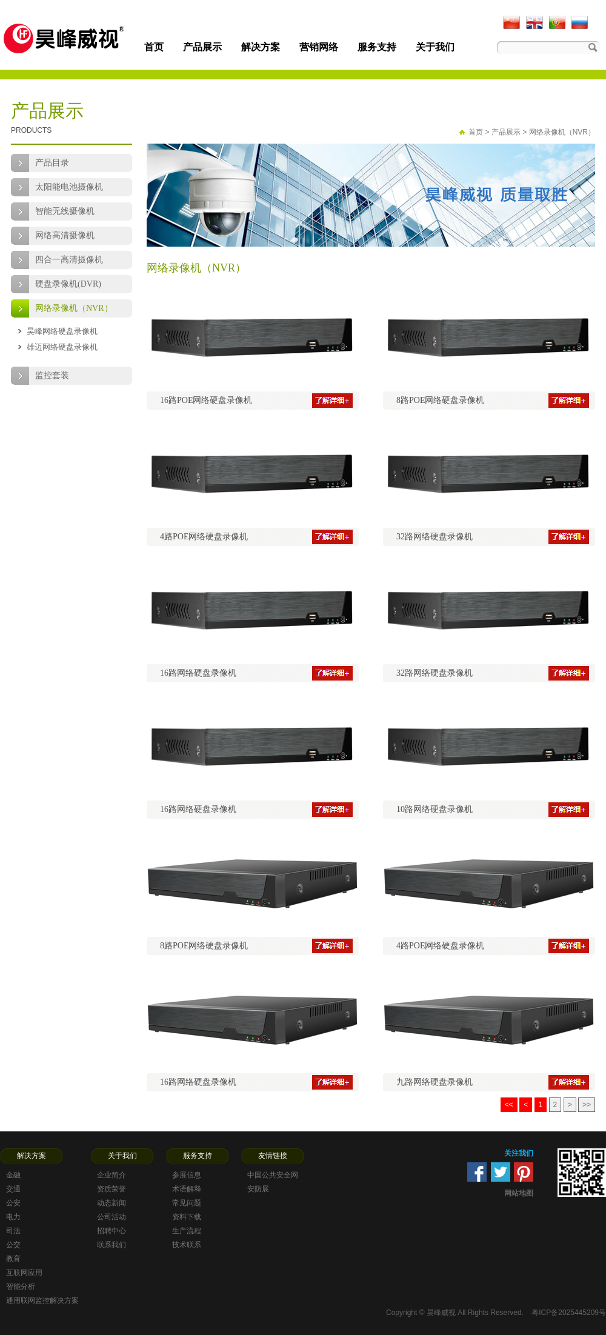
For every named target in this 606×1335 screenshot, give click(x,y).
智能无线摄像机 (65, 211)
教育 (13, 1258)
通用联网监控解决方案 (42, 1300)
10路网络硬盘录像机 (434, 809)
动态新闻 (111, 1203)
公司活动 (111, 1217)
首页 (154, 47)
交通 (13, 1189)
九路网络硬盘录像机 (434, 1082)
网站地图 (518, 1193)
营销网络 (318, 47)
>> (586, 1104)
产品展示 (202, 47)
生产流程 (186, 1231)
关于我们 (435, 47)
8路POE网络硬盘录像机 (440, 400)
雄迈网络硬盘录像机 (62, 346)
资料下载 (186, 1217)
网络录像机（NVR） (74, 308)
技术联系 (186, 1244)
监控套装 (52, 375)
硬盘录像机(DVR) (68, 283)
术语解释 (186, 1189)
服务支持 (377, 47)
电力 (13, 1217)
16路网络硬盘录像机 (198, 672)
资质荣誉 (111, 1189)
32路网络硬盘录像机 (434, 536)
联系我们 (111, 1244)
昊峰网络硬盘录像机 (62, 331)
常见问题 (186, 1203)
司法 (13, 1231)
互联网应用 (24, 1272)
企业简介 (111, 1175)
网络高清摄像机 (65, 235)
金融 (13, 1175)
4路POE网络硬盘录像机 (204, 536)
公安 (13, 1203)
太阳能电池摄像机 (69, 186)
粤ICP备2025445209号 (568, 1312)
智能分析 (20, 1286)
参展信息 (186, 1175)
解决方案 (260, 47)
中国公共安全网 (272, 1175)
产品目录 (52, 162)
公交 (13, 1244)
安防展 (258, 1189)
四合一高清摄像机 (69, 259)
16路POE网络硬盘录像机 (206, 400)
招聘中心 (111, 1231)
